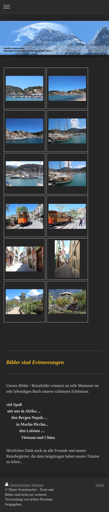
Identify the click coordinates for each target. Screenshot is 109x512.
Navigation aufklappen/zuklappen (54, 6)
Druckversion (17, 485)
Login (100, 485)
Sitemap (38, 485)
